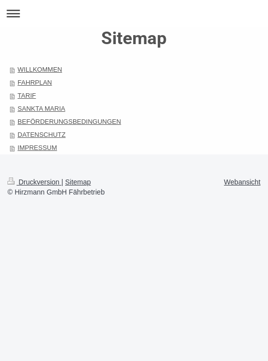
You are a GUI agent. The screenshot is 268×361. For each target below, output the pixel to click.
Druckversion (34, 182)
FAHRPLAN (35, 82)
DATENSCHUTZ (42, 134)
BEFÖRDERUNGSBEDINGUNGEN (69, 121)
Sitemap (78, 182)
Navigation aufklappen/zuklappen (134, 13)
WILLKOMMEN (40, 69)
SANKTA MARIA (41, 108)
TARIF (27, 95)
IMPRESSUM (37, 147)
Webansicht (242, 182)
